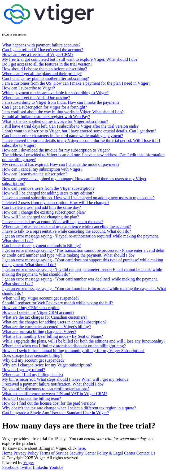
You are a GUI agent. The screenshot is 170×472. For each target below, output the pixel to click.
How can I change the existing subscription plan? (44, 212)
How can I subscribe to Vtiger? (28, 88)
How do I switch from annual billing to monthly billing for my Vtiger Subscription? (73, 350)
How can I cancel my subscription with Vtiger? (42, 169)
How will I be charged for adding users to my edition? (48, 193)
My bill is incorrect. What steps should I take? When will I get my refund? (65, 379)
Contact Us (145, 453)
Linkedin (40, 467)
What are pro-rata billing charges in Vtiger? (39, 331)
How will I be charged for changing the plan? (40, 217)
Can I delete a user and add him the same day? (41, 207)
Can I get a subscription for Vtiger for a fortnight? (44, 107)
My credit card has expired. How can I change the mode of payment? (60, 164)
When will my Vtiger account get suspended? (40, 298)
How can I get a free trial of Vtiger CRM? (37, 54)
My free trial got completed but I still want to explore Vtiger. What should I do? (69, 59)
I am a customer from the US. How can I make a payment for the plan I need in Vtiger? (76, 83)
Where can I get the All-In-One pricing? (36, 97)
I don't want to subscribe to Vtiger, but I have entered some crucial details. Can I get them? (79, 131)
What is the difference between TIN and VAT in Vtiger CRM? (54, 393)
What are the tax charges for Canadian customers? (44, 317)
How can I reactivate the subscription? (34, 174)
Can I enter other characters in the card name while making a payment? (62, 135)
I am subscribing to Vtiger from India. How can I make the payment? (61, 102)
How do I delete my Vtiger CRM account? (38, 312)
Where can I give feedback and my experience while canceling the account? (66, 226)
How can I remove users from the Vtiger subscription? (48, 188)
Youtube (56, 467)
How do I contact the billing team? (31, 398)
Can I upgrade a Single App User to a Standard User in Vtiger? (55, 412)
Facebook (10, 467)
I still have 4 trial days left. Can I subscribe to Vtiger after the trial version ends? (70, 126)
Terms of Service (54, 453)
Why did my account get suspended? (33, 360)
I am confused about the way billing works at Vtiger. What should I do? (63, 112)
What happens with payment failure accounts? (41, 45)
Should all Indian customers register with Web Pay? (46, 116)
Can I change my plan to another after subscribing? (45, 78)
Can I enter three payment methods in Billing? (41, 245)
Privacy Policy (26, 453)
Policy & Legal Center (116, 453)
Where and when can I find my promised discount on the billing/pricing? (64, 346)
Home (7, 453)
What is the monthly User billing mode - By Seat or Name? (52, 336)
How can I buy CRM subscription (30, 307)
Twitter (26, 467)
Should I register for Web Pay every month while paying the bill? (57, 303)
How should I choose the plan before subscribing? (44, 69)
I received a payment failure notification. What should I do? (53, 384)
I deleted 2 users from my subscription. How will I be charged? (55, 202)
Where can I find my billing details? (32, 374)
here (81, 448)
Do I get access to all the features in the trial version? (47, 64)
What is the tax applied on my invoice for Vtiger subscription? (55, 121)
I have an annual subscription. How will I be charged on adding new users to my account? (78, 198)
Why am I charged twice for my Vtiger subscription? (47, 365)
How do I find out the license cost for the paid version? (48, 403)
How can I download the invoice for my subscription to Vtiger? (56, 150)
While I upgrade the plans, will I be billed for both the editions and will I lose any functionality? (83, 341)
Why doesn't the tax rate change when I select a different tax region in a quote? (69, 408)
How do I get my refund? (23, 369)
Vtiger (28, 462)
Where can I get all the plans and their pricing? (42, 73)
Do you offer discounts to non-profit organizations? (45, 389)
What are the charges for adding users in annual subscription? (54, 322)
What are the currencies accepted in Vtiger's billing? (46, 326)
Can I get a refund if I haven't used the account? (42, 49)
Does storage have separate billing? (32, 355)
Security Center (82, 453)
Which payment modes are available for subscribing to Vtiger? (55, 92)
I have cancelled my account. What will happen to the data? (52, 221)
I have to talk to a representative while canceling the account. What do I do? (66, 231)
